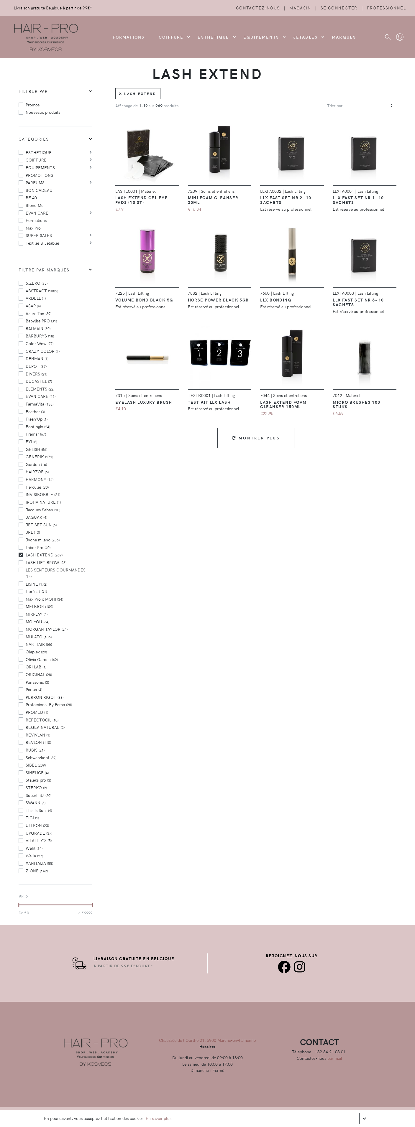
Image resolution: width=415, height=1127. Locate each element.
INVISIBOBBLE (43, 494)
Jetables (305, 37)
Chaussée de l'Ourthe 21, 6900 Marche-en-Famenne (207, 1040)
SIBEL (36, 765)
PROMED (37, 712)
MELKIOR (39, 606)
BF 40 (31, 197)
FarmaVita (39, 404)
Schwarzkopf (41, 757)
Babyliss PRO (41, 321)
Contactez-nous (258, 8)
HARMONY (39, 479)
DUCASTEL (39, 381)
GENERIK (39, 456)
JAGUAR (36, 517)
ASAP (33, 306)
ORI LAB (36, 667)
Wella (34, 856)
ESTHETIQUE (39, 152)
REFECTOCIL (42, 720)
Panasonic (37, 682)
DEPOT (36, 366)
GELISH (36, 449)
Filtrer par (33, 91)
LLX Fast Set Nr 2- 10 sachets (285, 200)
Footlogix (38, 426)
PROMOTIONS (39, 175)
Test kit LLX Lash (209, 402)
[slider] (18, 905)
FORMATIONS (129, 37)
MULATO (39, 637)
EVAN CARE (37, 213)
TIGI (32, 817)
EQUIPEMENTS (40, 167)
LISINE (36, 584)
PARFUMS (35, 182)
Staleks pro (38, 780)
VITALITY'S (39, 840)
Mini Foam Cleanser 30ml (213, 200)
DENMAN (37, 358)
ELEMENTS (40, 389)
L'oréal (36, 591)
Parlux (34, 689)
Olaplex (36, 652)
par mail (334, 1058)
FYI (31, 441)
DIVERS (36, 374)
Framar (36, 434)
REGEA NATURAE (45, 727)
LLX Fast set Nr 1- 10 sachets (358, 200)
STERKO (36, 787)
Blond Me (34, 205)
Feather (35, 411)
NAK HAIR (39, 644)
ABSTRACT (42, 291)
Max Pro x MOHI (44, 599)
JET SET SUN (41, 525)
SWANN (35, 802)
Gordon (36, 464)
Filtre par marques (44, 270)
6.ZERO (36, 283)
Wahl (34, 848)
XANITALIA (39, 863)
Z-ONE (37, 871)
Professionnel (386, 8)
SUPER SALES (39, 235)
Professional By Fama (49, 704)
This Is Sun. (39, 810)
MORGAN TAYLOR (47, 629)
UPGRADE (39, 833)
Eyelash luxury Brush (143, 402)
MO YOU (37, 622)
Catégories (34, 139)
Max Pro (33, 228)
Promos (33, 105)
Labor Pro (38, 547)
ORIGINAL (39, 674)
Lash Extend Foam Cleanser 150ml (283, 404)
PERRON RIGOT (44, 697)
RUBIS (35, 750)
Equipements (261, 37)
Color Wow (39, 343)
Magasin (300, 8)
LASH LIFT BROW (46, 562)
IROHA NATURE (43, 502)
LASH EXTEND (44, 555)
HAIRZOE (37, 471)
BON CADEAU (39, 190)
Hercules (37, 487)
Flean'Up (36, 419)
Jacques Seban (43, 510)
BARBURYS (40, 336)
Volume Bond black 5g (144, 300)
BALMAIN (38, 328)
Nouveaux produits (43, 112)
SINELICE (37, 772)
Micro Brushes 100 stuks (356, 404)
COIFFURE (171, 37)
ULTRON (37, 825)
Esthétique (213, 37)
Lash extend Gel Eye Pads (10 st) (141, 200)
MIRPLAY (36, 614)
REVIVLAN (38, 735)
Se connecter (339, 8)
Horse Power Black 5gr (218, 300)
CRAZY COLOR (43, 351)
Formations (36, 220)
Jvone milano (43, 540)
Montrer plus (256, 437)
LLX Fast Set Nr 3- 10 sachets (358, 302)
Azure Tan (38, 313)
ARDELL (36, 298)
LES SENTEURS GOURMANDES (56, 573)
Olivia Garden (42, 659)
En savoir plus (158, 1118)
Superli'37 (38, 795)
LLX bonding (275, 300)
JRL (33, 532)
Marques (344, 37)
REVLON (38, 742)
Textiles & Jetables (43, 243)
